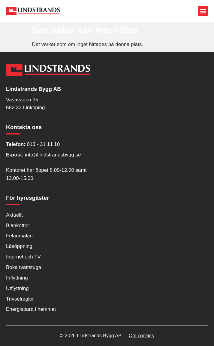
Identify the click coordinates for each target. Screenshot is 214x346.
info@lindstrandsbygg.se (43, 155)
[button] (203, 11)
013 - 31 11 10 (33, 144)
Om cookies (141, 335)
